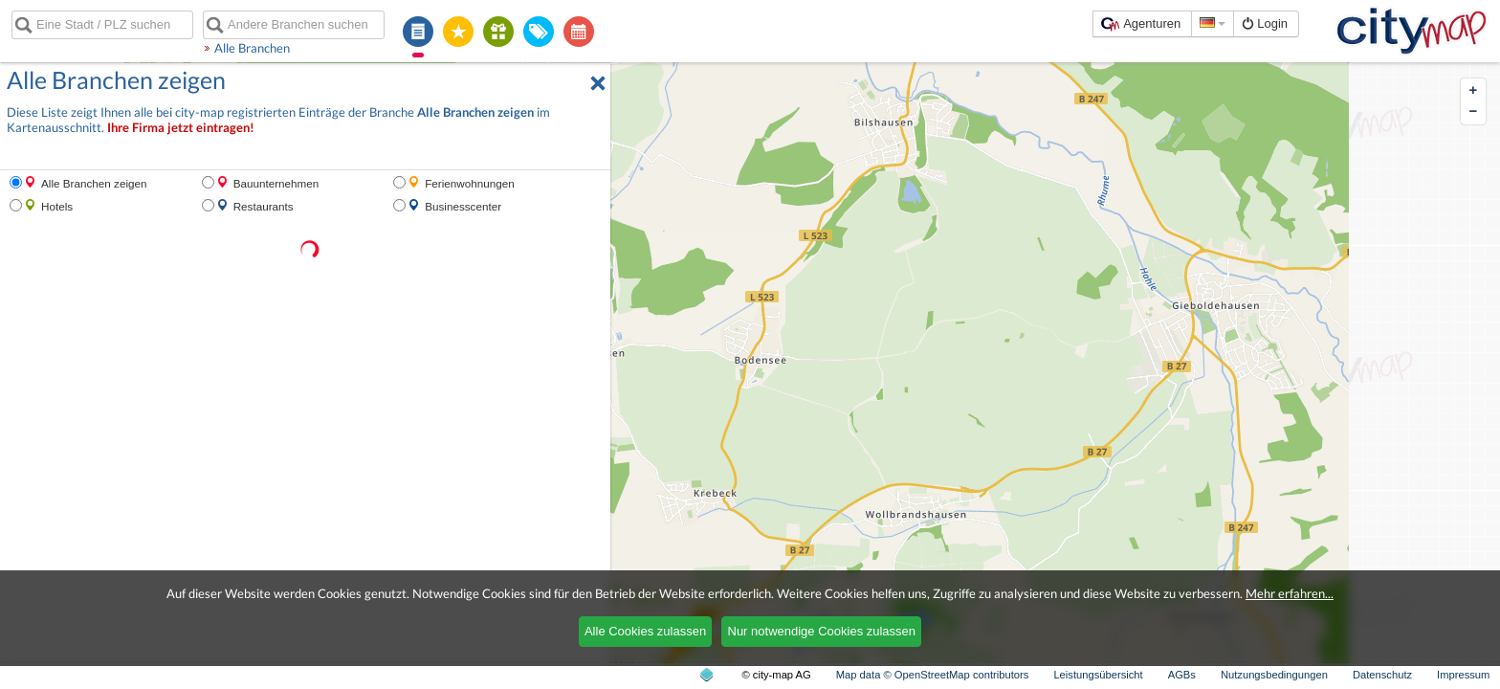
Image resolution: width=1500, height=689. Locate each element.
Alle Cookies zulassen (645, 631)
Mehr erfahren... (1290, 593)
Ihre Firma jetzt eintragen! (180, 128)
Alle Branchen (252, 48)
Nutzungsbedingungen (1274, 674)
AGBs (1182, 674)
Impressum (1463, 674)
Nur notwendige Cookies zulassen (822, 631)
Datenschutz (1382, 674)
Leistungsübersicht (1097, 674)
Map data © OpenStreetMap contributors (932, 674)
